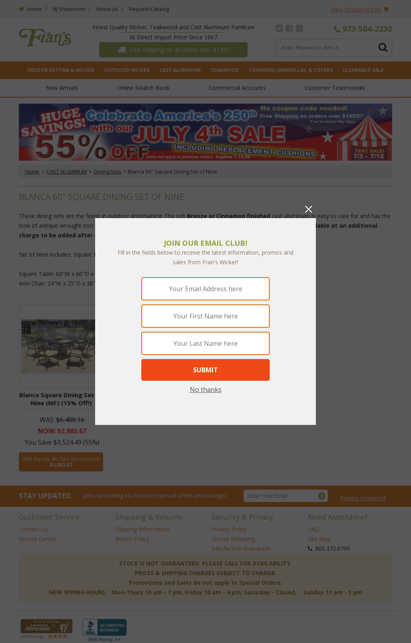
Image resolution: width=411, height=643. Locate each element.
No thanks (206, 389)
